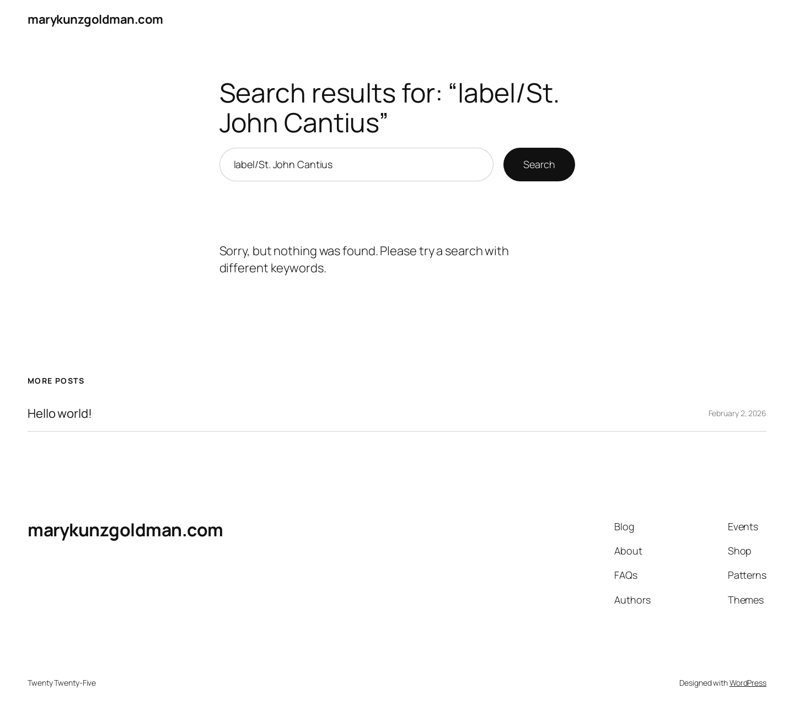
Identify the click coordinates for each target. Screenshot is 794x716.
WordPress (747, 682)
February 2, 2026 (737, 413)
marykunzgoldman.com (95, 19)
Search (539, 164)
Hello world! (60, 414)
